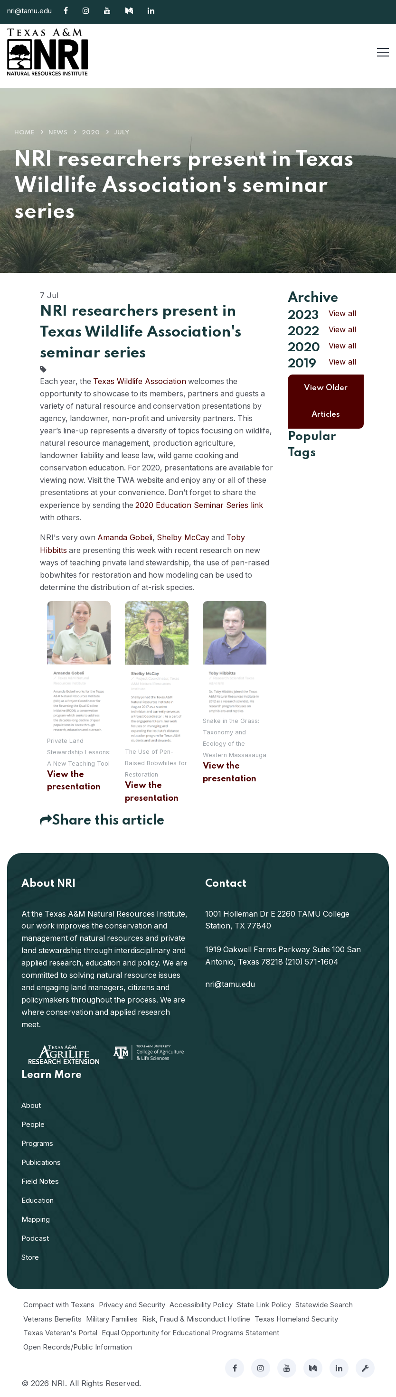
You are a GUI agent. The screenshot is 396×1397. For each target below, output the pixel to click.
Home (24, 133)
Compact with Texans (58, 1303)
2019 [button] (302, 364)
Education (37, 1198)
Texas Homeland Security (296, 1317)
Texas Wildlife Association (141, 381)
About (31, 1103)
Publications (41, 1160)
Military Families (112, 1317)
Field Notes (40, 1179)
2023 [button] (303, 315)
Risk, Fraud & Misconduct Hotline (196, 1317)
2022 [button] (303, 332)
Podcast (35, 1236)
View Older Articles (326, 401)
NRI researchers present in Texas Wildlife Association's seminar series (140, 332)
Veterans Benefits (52, 1317)
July (121, 133)
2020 (91, 133)
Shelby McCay (185, 536)
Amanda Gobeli (126, 536)
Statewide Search (324, 1303)
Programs (37, 1141)
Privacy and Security (132, 1303)
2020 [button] (304, 348)
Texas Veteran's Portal (60, 1331)
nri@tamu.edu (29, 10)
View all (342, 313)
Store (30, 1255)
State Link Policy (264, 1303)
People (33, 1122)
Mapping (35, 1217)
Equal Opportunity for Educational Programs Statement (190, 1331)
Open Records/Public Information (77, 1345)
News (57, 133)
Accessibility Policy (201, 1303)
